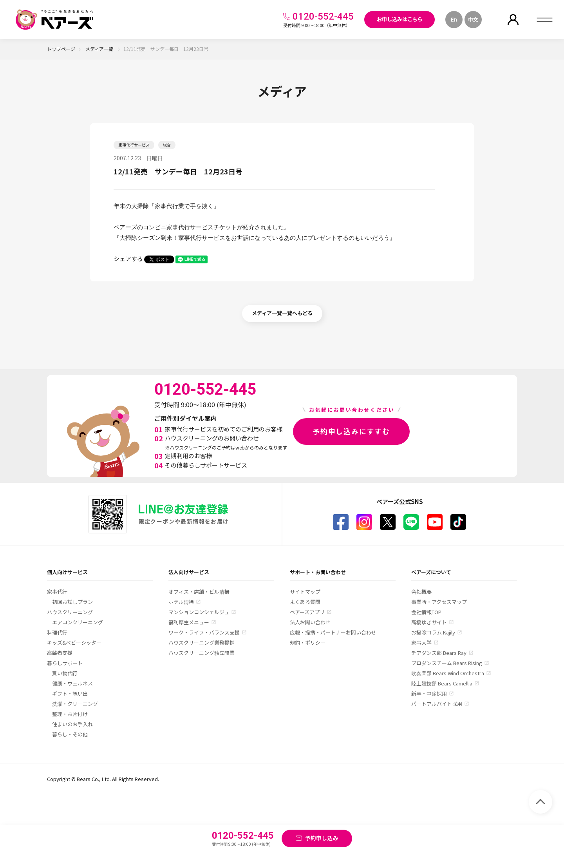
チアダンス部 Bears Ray (438, 652)
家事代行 (57, 591)
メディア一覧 (99, 48)
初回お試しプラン (72, 601)
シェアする (128, 258)
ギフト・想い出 (70, 693)
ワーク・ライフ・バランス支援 (204, 632)
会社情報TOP (426, 612)
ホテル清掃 (181, 601)
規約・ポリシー (307, 642)
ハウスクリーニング (70, 612)
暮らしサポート (65, 663)
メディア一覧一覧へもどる (282, 313)
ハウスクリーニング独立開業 (201, 652)
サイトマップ (305, 591)
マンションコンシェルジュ (198, 612)
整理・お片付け (70, 714)
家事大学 (421, 642)
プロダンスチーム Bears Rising (446, 663)
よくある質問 (305, 601)
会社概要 (421, 591)
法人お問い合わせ (310, 622)
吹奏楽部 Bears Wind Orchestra (447, 673)
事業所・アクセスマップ (439, 601)
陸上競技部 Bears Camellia (441, 683)
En (454, 19)
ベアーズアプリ (307, 612)
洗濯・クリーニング (75, 703)
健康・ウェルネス (72, 683)
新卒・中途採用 (429, 693)
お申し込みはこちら (400, 19)
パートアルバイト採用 (436, 703)
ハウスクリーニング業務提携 (201, 642)
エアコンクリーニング (77, 622)
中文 (473, 19)
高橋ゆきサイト (429, 622)
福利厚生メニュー (188, 622)
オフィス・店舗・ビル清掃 (199, 591)
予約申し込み (321, 838)
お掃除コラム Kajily (433, 632)
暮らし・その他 (70, 734)
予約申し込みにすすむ (351, 431)
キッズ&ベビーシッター (74, 642)
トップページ (61, 48)
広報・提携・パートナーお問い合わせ (333, 632)
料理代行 (57, 632)
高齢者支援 (59, 652)
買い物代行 (65, 673)
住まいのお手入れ (72, 724)
